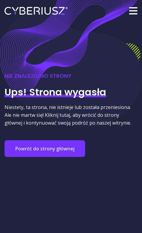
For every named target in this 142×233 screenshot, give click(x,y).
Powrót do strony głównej (45, 148)
